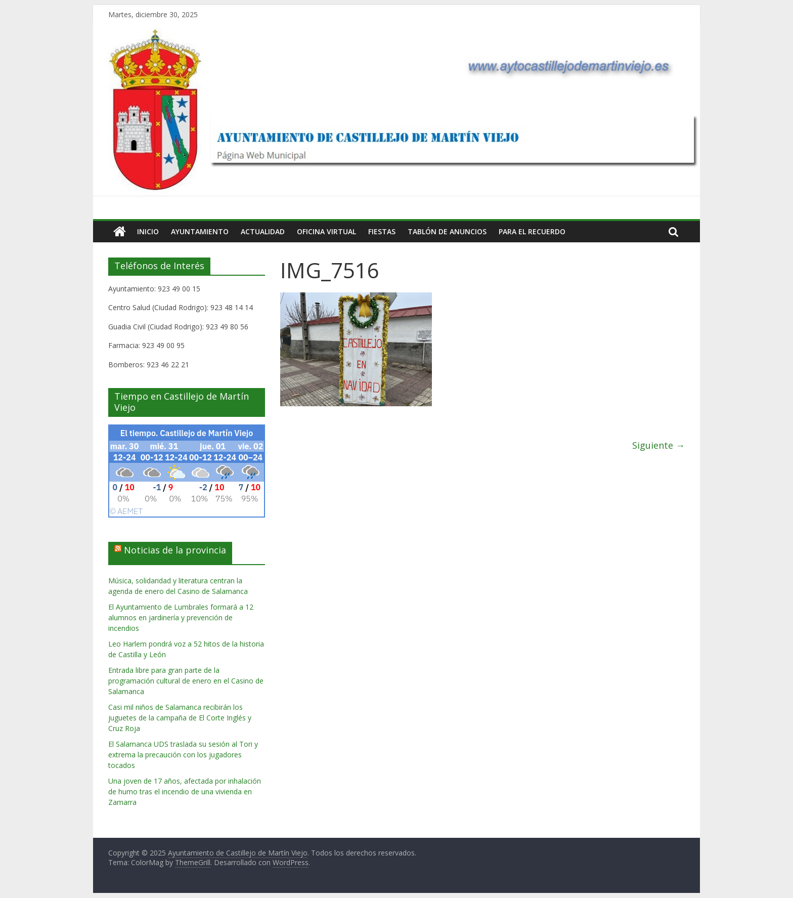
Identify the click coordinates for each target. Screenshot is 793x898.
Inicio (148, 231)
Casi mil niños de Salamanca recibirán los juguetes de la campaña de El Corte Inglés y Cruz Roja (179, 717)
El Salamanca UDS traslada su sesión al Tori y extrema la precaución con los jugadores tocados (183, 754)
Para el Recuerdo (532, 231)
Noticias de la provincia (175, 550)
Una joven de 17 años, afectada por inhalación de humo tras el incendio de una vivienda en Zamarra (184, 791)
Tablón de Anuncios (447, 231)
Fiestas (381, 231)
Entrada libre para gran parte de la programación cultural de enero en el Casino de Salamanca (185, 680)
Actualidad (263, 231)
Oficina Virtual (326, 231)
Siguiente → (658, 445)
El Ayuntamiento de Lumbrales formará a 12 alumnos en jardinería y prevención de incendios (180, 617)
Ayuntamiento (200, 231)
